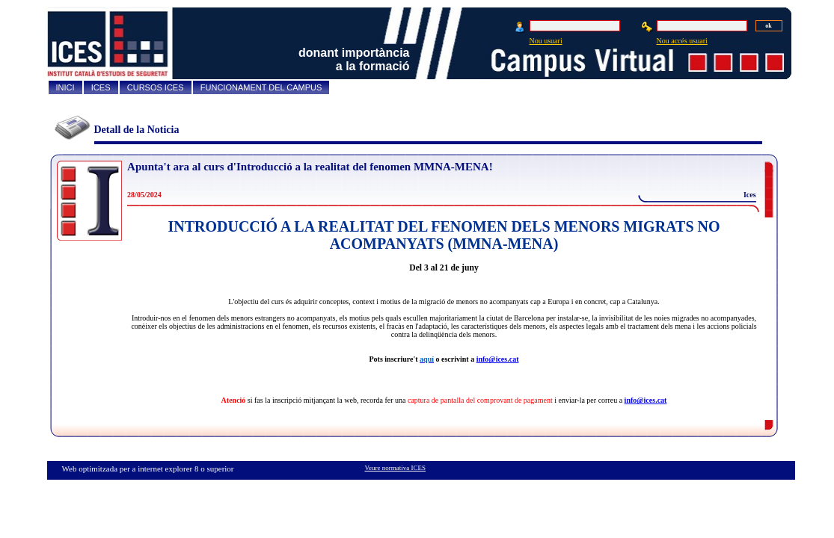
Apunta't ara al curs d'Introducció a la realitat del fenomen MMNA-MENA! (310, 167)
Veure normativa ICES (395, 467)
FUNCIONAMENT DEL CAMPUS (261, 87)
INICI (65, 87)
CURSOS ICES (155, 87)
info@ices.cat (497, 359)
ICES (101, 87)
